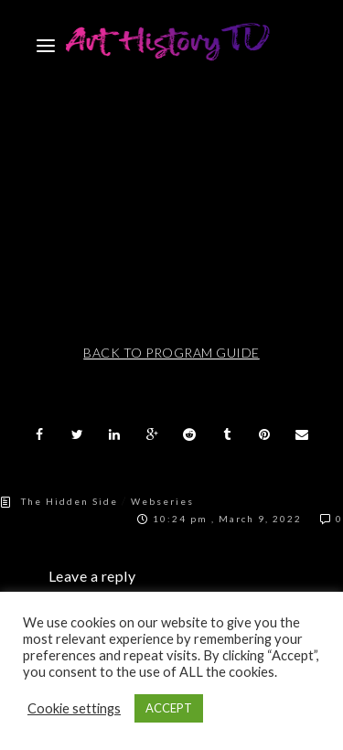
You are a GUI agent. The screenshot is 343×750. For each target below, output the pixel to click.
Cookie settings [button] (74, 708)
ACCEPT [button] (168, 708)
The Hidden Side (69, 501)
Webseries (162, 501)
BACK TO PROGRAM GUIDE (171, 352)
